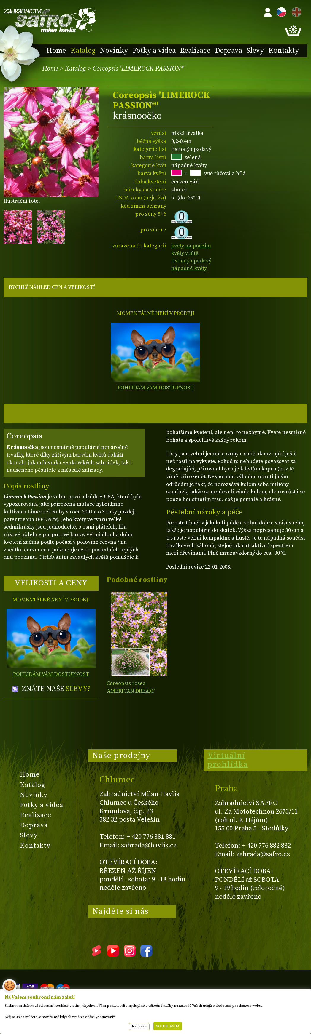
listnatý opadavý (191, 260)
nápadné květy (189, 268)
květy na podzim (191, 245)
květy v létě (184, 253)
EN (295, 11)
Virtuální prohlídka (227, 759)
